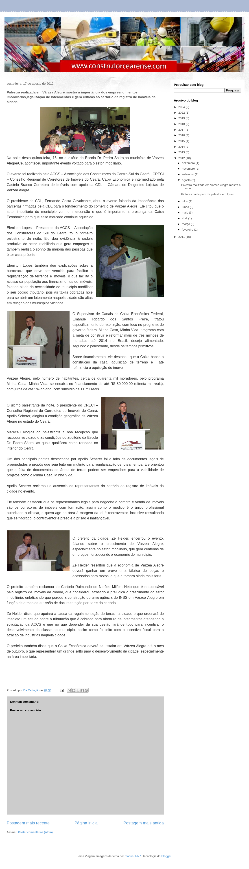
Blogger (166, 856)
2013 (182, 152)
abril (185, 218)
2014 (182, 146)
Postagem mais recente (28, 823)
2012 (182, 158)
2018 (182, 124)
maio (185, 212)
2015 (182, 141)
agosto (187, 180)
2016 (182, 135)
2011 (182, 236)
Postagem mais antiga (143, 823)
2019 (182, 118)
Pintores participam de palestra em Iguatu (208, 194)
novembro (189, 168)
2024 (182, 107)
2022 (182, 112)
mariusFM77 (133, 856)
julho (185, 201)
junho (186, 207)
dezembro (189, 163)
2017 (182, 129)
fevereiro (188, 229)
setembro (188, 174)
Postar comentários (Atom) (35, 832)
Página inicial (86, 823)
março (186, 224)
